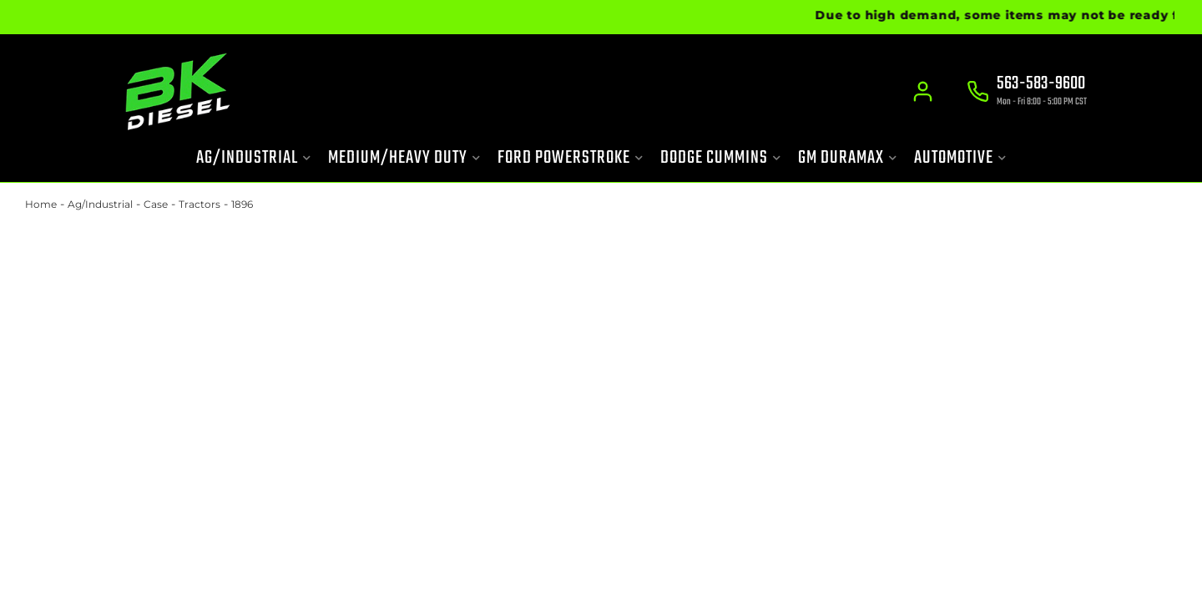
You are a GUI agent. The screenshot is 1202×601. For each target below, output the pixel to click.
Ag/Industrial (100, 204)
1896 (242, 204)
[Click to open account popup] (923, 92)
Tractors (199, 204)
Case (156, 204)
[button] (254, 158)
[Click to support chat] (1026, 92)
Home (41, 204)
